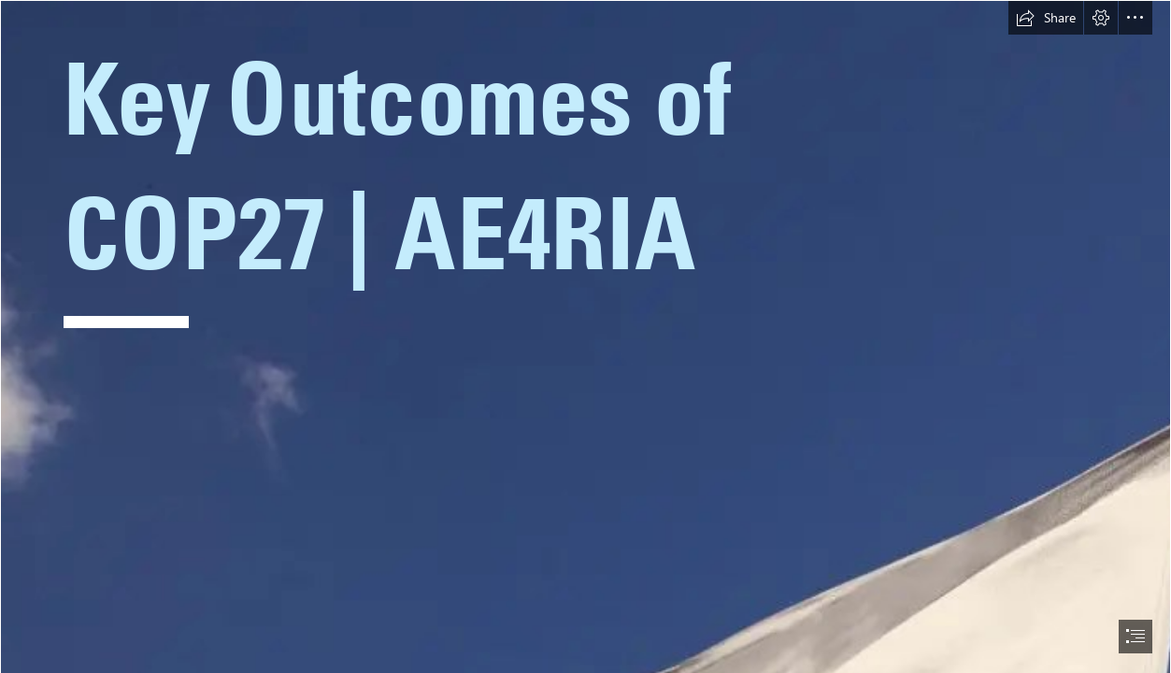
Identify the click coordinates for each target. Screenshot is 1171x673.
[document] (585, 336)
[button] (1045, 18)
